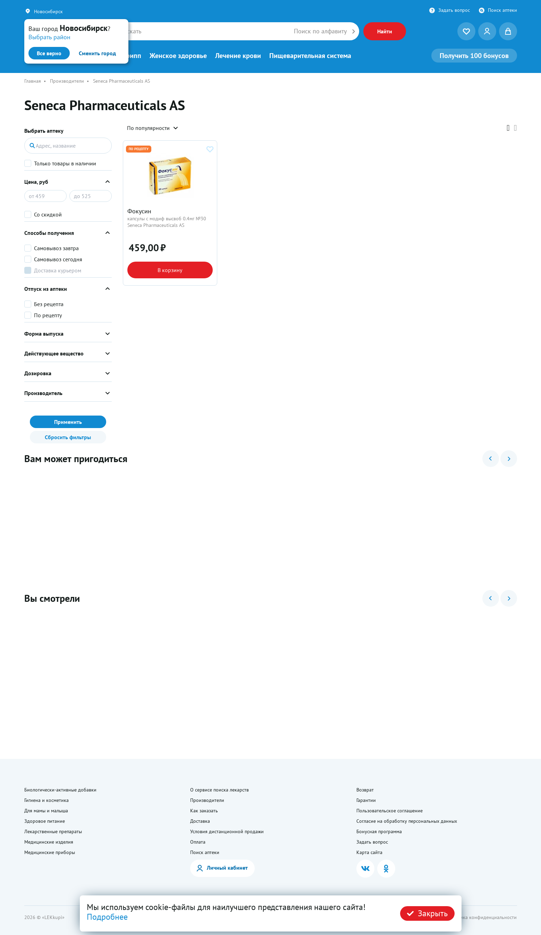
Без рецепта (49, 304)
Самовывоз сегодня (58, 259)
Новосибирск (48, 11)
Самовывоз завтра (56, 248)
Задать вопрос (454, 10)
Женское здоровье (178, 55)
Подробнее (107, 916)
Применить (68, 421)
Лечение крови (238, 55)
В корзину (170, 269)
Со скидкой (48, 214)
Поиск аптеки (502, 10)
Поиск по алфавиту (320, 31)
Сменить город (97, 53)
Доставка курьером (57, 270)
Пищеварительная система (310, 55)
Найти (384, 31)
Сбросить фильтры (68, 437)
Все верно (49, 53)
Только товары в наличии (65, 163)
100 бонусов (474, 55)
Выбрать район (49, 37)
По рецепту (48, 315)
